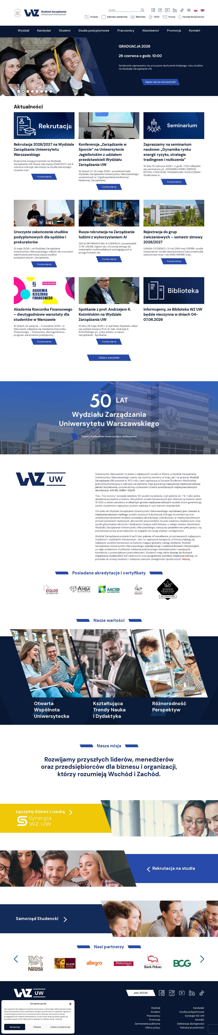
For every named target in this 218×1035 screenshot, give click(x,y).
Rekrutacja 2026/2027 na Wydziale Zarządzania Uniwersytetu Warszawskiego (44, 149)
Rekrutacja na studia (170, 868)
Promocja (154, 1019)
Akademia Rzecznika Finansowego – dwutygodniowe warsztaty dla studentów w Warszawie (43, 314)
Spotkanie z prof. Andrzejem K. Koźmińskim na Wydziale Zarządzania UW (105, 314)
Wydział (155, 1008)
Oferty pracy (152, 1027)
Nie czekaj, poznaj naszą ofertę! (160, 76)
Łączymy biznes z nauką (40, 811)
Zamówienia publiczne (147, 1023)
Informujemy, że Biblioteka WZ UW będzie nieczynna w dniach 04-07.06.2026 (172, 314)
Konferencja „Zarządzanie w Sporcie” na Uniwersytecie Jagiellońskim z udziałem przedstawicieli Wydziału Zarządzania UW (103, 154)
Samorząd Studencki (42, 918)
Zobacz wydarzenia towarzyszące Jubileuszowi (109, 436)
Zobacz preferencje (60, 1027)
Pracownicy (153, 1015)
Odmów (37, 1027)
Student (155, 1012)
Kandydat (198, 1008)
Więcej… (186, 559)
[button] (70, 1003)
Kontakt (199, 1019)
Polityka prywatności (192, 1027)
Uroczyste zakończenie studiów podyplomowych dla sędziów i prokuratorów (41, 237)
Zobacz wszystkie (109, 357)
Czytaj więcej (44, 176)
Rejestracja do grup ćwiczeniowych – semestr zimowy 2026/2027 (173, 237)
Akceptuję (15, 1027)
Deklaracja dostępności (190, 1023)
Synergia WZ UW (194, 1015)
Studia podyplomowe (191, 1012)
